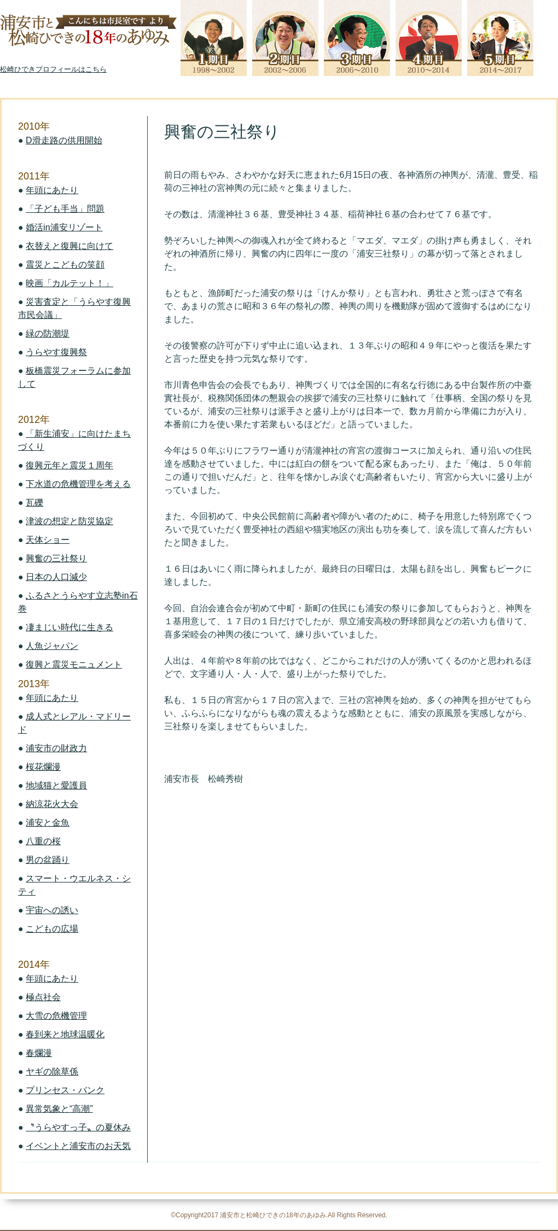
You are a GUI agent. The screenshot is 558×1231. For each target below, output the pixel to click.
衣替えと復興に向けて (69, 246)
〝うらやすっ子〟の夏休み (78, 1127)
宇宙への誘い (52, 910)
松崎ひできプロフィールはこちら (53, 69)
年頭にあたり (52, 190)
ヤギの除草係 (52, 1071)
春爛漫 (39, 1053)
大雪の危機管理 (56, 1015)
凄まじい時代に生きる (69, 627)
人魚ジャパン (52, 646)
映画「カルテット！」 (69, 283)
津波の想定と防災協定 (69, 521)
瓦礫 (34, 502)
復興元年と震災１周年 (69, 465)
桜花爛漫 (43, 766)
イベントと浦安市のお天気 (78, 1146)
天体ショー (47, 539)
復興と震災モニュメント (74, 664)
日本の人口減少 (56, 577)
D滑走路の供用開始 (64, 140)
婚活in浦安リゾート (64, 227)
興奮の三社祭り (56, 558)
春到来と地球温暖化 (65, 1034)
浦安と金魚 (47, 822)
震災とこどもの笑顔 (65, 264)
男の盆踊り (47, 859)
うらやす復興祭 (56, 352)
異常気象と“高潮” (59, 1108)
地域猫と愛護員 (56, 785)
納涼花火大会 (52, 804)
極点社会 (43, 997)
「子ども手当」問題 (65, 208)
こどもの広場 (52, 928)
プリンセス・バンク (65, 1090)
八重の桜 (43, 841)
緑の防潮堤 (47, 333)
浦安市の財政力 (56, 748)
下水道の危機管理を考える (78, 484)
